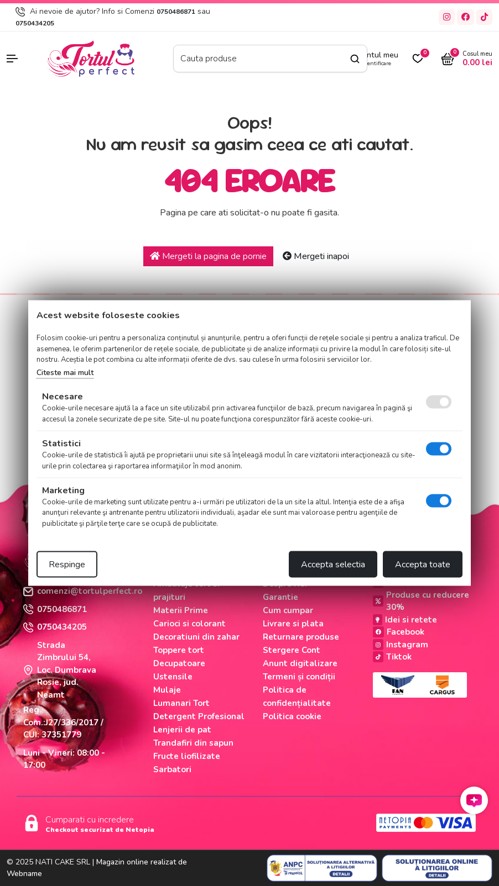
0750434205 (34, 23)
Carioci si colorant (189, 623)
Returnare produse (301, 636)
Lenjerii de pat (182, 729)
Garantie (280, 597)
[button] (21, 58)
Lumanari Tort (181, 703)
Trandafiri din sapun (193, 742)
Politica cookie (292, 716)
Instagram (400, 644)
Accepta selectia (333, 564)
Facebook (398, 631)
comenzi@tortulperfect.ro (82, 591)
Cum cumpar (288, 610)
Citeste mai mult (65, 372)
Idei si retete (405, 619)
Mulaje (167, 689)
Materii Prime (180, 610)
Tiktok (392, 656)
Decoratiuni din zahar (196, 636)
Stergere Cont (291, 650)
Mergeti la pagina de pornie (208, 256)
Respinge (67, 564)
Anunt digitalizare (300, 663)
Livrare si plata (293, 623)
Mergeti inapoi (316, 256)
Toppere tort (178, 650)
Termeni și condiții (299, 676)
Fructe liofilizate (186, 756)
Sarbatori (172, 769)
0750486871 (176, 11)
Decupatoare (179, 663)
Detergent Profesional (199, 716)
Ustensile (173, 676)
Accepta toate (422, 564)
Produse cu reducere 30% (421, 601)
